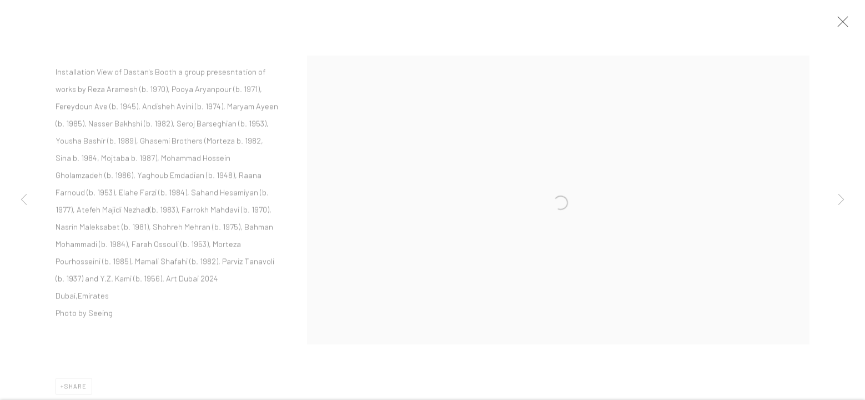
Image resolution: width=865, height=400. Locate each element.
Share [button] (75, 389)
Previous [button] (24, 200)
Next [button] (841, 200)
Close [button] (845, 25)
